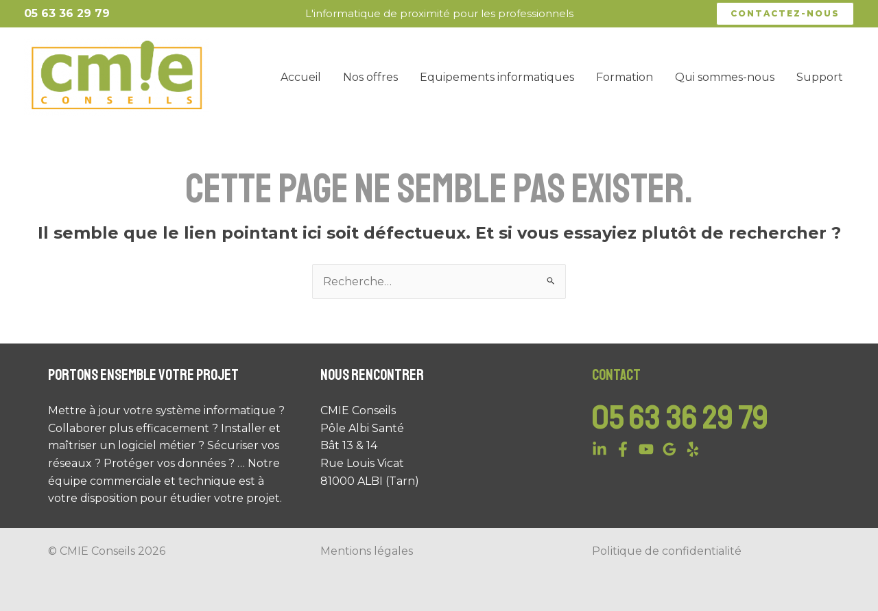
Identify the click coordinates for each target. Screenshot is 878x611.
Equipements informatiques (497, 77)
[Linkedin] (599, 449)
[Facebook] (622, 449)
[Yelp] (692, 449)
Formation (624, 77)
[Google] (669, 449)
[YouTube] (646, 449)
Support (819, 77)
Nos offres (370, 77)
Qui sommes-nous (724, 77)
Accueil (301, 77)
